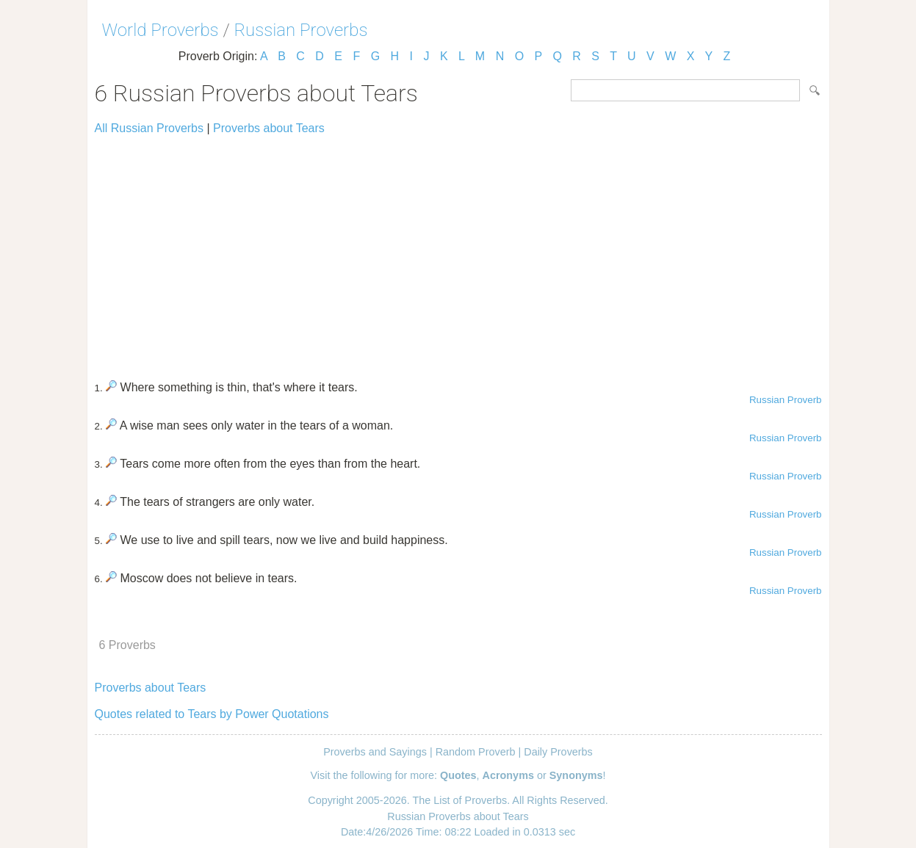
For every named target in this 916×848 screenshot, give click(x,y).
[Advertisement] (458, 251)
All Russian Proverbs (149, 128)
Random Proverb (476, 752)
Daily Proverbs (558, 752)
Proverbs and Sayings (375, 752)
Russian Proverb (785, 399)
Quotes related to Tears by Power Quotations (212, 714)
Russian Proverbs (301, 30)
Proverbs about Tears (269, 128)
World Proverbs (160, 30)
